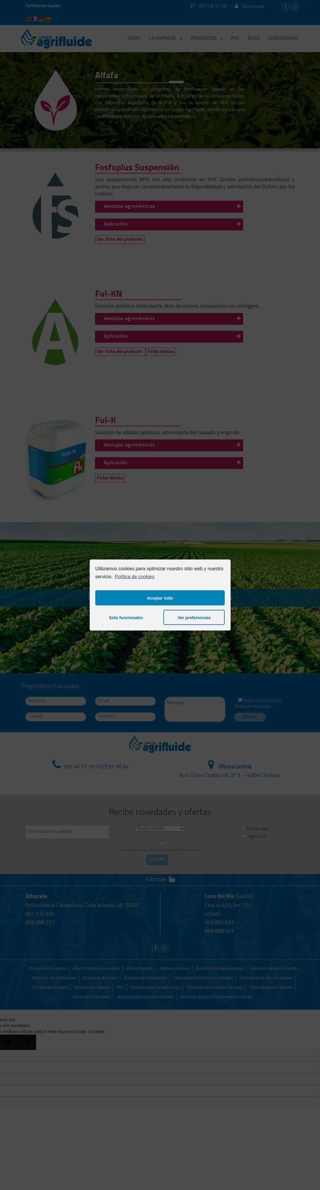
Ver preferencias (194, 617)
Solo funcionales (126, 617)
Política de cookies (134, 576)
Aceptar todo (160, 597)
